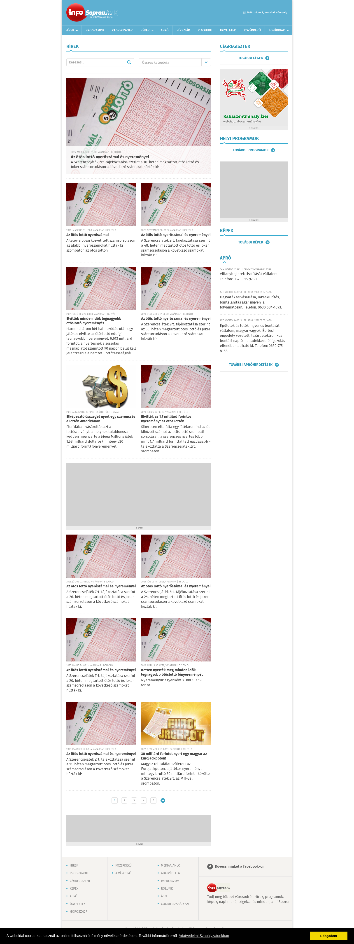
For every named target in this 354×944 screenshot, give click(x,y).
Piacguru (205, 30)
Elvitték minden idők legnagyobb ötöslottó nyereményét (93, 321)
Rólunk (167, 888)
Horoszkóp (78, 911)
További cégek (250, 58)
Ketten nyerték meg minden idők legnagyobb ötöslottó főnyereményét (172, 672)
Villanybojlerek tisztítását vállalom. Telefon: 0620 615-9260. (249, 276)
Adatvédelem (171, 873)
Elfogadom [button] (328, 936)
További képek (250, 242)
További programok (251, 150)
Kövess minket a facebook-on (239, 866)
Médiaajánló (170, 865)
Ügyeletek (228, 30)
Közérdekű (252, 30)
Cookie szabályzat (175, 904)
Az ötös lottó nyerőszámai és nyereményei (110, 157)
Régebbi (163, 800)
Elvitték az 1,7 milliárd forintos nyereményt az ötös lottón (166, 419)
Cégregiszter (122, 30)
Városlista (116, 13)
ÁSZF (164, 896)
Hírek (70, 30)
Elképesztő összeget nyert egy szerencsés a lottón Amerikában (100, 419)
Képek (145, 30)
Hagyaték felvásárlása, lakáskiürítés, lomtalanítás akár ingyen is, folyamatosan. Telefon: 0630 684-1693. (251, 302)
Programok (95, 30)
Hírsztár (183, 30)
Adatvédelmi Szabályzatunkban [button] (204, 936)
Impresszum (170, 881)
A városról (124, 873)
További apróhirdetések (250, 365)
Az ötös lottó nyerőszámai (87, 235)
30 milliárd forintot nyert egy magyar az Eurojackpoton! (174, 756)
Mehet (129, 62)
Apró (165, 30)
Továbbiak (277, 30)
